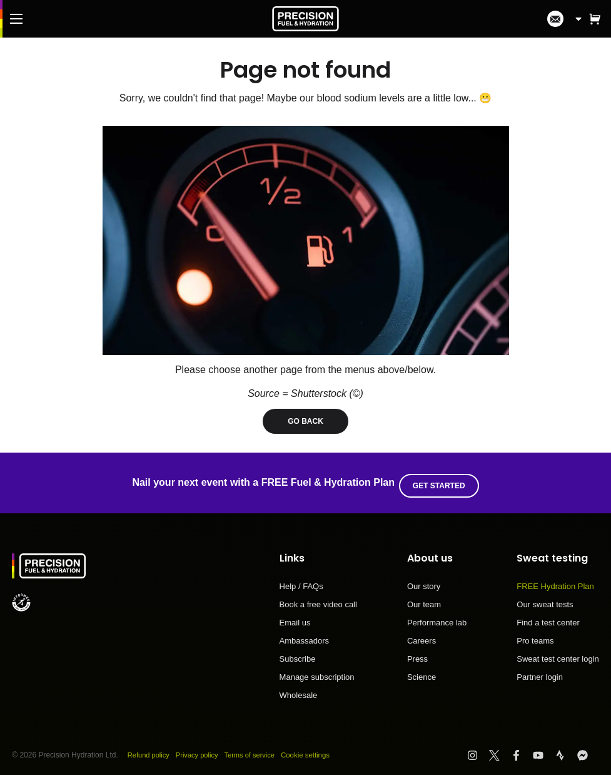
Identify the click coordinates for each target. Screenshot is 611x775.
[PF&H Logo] (305, 18)
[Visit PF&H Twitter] (500, 749)
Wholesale (299, 689)
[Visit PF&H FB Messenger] (588, 749)
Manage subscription (317, 671)
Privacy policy (202, 749)
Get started (441, 480)
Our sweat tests (545, 599)
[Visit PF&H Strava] (566, 749)
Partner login (540, 671)
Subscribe (298, 653)
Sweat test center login (558, 653)
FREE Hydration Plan (555, 581)
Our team (424, 599)
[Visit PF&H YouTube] (544, 749)
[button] (594, 19)
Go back (305, 421)
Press (417, 653)
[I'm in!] (555, 19)
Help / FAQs (301, 581)
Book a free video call (318, 599)
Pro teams (535, 635)
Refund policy (150, 749)
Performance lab (437, 617)
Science (421, 671)
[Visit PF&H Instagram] (478, 749)
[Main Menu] (16, 18)
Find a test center (548, 617)
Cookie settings (317, 749)
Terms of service (258, 749)
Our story (423, 581)
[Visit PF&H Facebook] (522, 749)
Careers (421, 635)
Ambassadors (304, 635)
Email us (295, 617)
